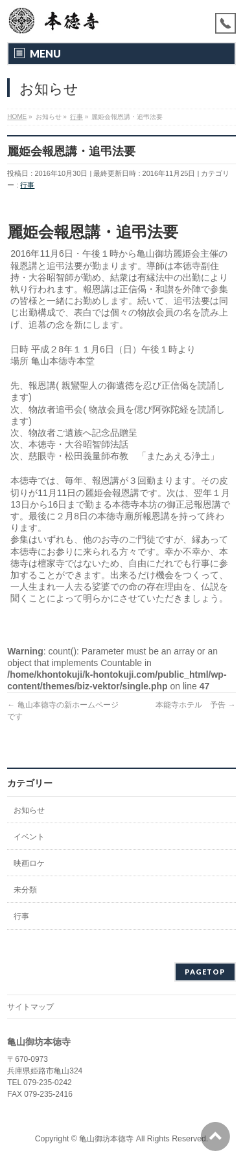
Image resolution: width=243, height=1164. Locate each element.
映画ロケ (29, 863)
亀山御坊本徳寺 (106, 1138)
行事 (27, 185)
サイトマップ (30, 1006)
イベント (29, 836)
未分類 (25, 889)
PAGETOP (205, 971)
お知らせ (29, 810)
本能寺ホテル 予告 (195, 704)
